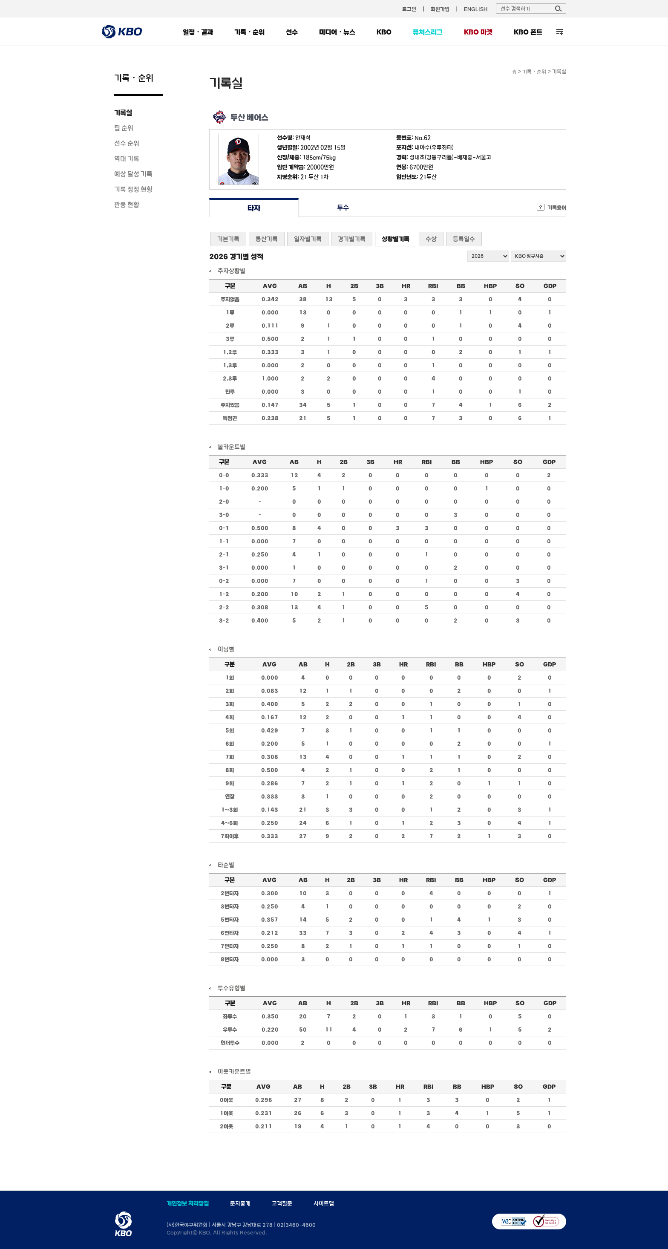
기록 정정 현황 (133, 189)
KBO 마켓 (478, 32)
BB (461, 286)
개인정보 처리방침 (188, 1203)
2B (354, 286)
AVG (270, 286)
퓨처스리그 (428, 32)
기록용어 (556, 208)
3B (380, 286)
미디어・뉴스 (337, 32)
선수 (292, 32)
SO (519, 286)
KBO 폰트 (528, 32)
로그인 (409, 9)
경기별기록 (352, 238)
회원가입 (440, 9)
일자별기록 (308, 238)
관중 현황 (126, 204)
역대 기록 (126, 158)
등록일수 (464, 238)
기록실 (123, 112)
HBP (490, 286)
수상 (431, 238)
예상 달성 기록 (133, 174)
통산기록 (267, 238)
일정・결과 (198, 32)
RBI (433, 286)
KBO (384, 32)
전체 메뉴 (559, 31)
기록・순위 (249, 32)
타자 (254, 208)
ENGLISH (475, 9)
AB (302, 286)
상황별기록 (395, 238)
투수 (343, 208)
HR (406, 286)
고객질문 (282, 1203)
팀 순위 (123, 128)
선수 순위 (126, 143)
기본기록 (228, 238)
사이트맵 (324, 1203)
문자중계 (240, 1203)
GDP (550, 286)
